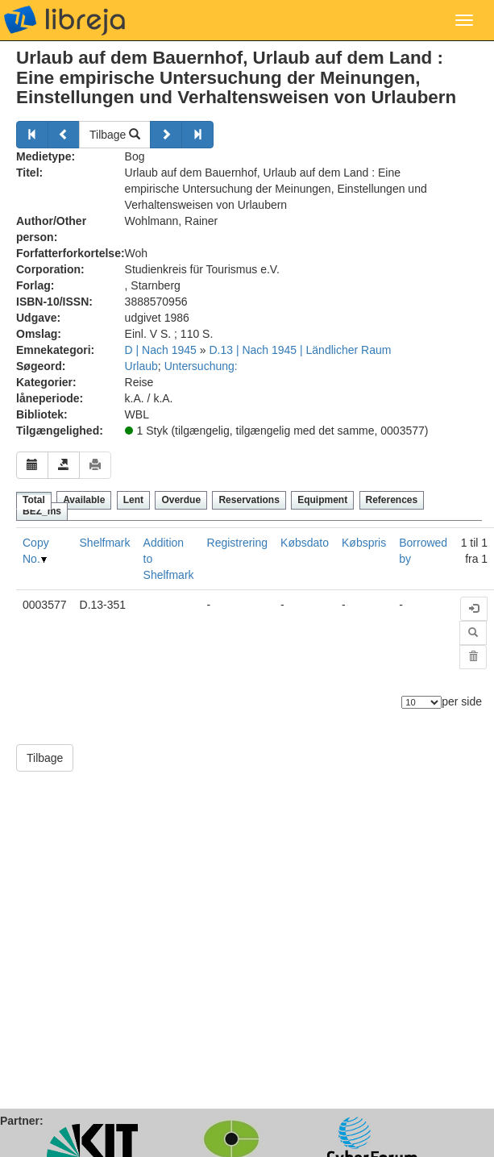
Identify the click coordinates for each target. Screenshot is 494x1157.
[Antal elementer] (421, 702)
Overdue (181, 500)
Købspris (364, 542)
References (392, 500)
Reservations (248, 500)
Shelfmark (105, 542)
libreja (64, 20)
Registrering (237, 542)
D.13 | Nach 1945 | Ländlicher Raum (300, 349)
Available (84, 500)
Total (34, 500)
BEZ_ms (42, 511)
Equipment (322, 500)
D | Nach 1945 (161, 349)
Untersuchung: (201, 366)
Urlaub (141, 366)
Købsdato (304, 542)
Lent (133, 500)
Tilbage (114, 134)
